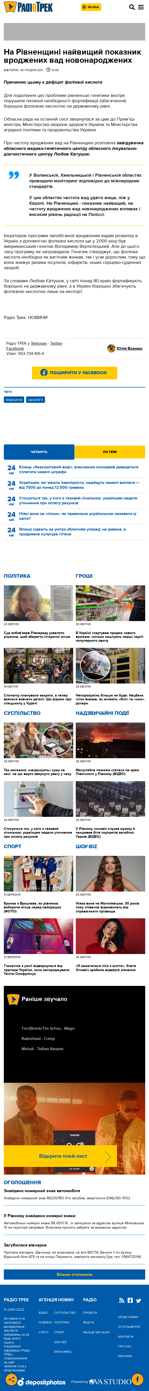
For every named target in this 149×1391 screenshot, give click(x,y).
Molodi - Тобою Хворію (42, 1048)
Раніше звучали (96, 1332)
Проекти (90, 1313)
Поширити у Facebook (78, 373)
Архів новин (128, 1317)
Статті (43, 1332)
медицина (14, 399)
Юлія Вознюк (130, 348)
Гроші (84, 576)
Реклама (125, 1356)
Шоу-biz (86, 847)
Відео (43, 1313)
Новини (45, 1322)
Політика (17, 576)
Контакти (125, 1336)
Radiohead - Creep (38, 1038)
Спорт (12, 847)
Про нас (124, 1346)
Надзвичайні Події (102, 713)
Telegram (39, 343)
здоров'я (35, 399)
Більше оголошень (75, 1274)
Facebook (15, 348)
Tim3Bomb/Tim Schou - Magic (48, 1028)
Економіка (62, 1352)
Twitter (56, 343)
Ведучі (88, 1322)
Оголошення (22, 1183)
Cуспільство (22, 713)
